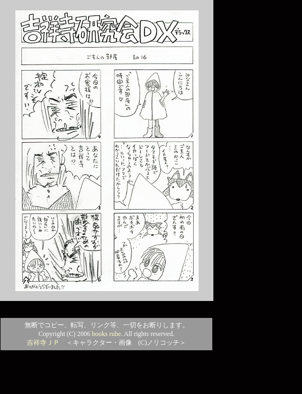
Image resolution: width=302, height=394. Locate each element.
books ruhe (106, 334)
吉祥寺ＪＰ (43, 342)
